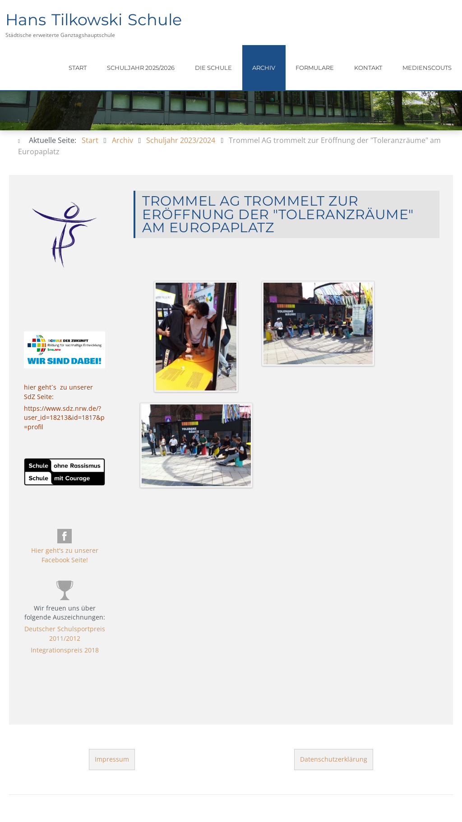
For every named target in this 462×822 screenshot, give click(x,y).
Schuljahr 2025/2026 (141, 67)
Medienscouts (427, 67)
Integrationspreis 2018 (64, 650)
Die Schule (213, 67)
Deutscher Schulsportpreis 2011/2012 (64, 633)
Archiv (263, 67)
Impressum (112, 759)
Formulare (315, 67)
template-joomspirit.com (459, 720)
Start (78, 67)
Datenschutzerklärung (333, 759)
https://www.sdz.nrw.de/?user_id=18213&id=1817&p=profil (64, 417)
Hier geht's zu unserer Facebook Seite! (64, 555)
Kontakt (368, 67)
